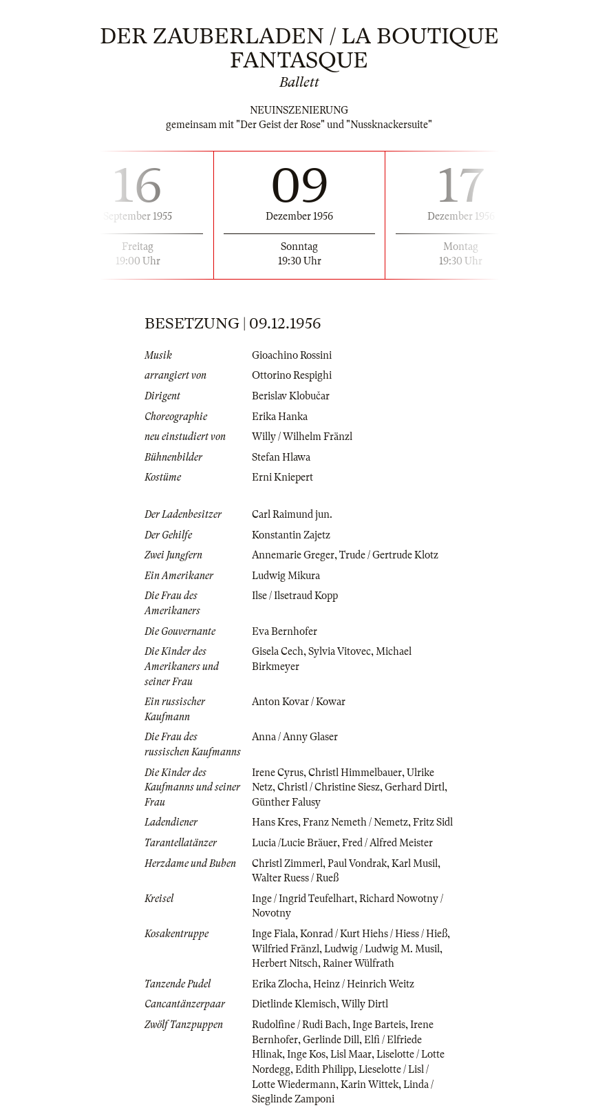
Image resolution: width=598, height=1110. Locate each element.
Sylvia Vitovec (339, 651)
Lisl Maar (351, 1054)
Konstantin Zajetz (291, 535)
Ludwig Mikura (286, 575)
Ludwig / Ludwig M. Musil (382, 948)
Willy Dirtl (364, 1003)
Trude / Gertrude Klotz (388, 555)
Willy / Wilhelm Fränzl (302, 436)
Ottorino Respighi (292, 375)
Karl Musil (415, 863)
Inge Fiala (273, 933)
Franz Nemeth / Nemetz (355, 822)
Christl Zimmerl (287, 863)
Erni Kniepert (282, 477)
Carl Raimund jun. (292, 514)
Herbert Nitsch (285, 963)
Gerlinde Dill (331, 1039)
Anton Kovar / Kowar (298, 701)
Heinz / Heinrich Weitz (363, 983)
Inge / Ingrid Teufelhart (303, 898)
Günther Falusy (286, 802)
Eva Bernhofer (284, 631)
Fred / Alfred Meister (387, 842)
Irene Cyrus (277, 772)
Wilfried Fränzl (285, 948)
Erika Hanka (280, 416)
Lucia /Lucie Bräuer (294, 842)
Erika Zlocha (280, 983)
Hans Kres (275, 822)
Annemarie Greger (293, 555)
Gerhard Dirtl (415, 787)
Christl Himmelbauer (355, 772)
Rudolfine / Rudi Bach (300, 1024)
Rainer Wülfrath (358, 963)
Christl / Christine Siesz (328, 787)
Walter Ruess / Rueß (295, 877)
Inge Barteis (378, 1024)
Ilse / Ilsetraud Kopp (295, 595)
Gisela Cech (277, 651)
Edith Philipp (324, 1069)
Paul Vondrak (357, 863)
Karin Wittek (369, 1084)
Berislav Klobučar (291, 395)
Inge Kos (306, 1054)
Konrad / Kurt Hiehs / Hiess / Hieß (373, 933)
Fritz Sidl (433, 822)
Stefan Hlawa (281, 457)
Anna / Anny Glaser (295, 736)
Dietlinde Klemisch (294, 1003)
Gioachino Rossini (292, 355)
